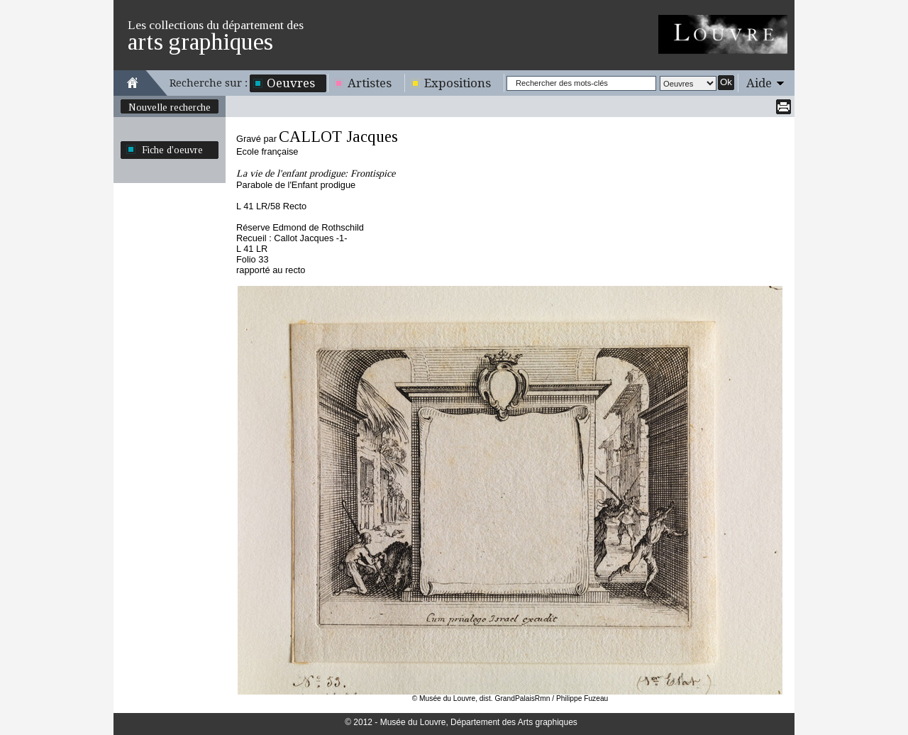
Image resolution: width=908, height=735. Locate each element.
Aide (759, 83)
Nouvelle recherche (169, 107)
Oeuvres (291, 83)
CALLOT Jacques (338, 136)
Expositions (457, 83)
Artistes (370, 83)
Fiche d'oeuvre (172, 149)
